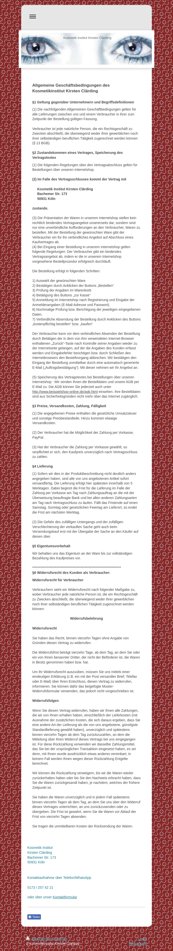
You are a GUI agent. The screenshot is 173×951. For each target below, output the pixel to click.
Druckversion (39, 939)
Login (142, 939)
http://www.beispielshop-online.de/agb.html (65, 392)
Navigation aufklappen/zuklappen (86, 16)
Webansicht (138, 944)
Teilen (34, 917)
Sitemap (60, 939)
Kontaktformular (65, 897)
